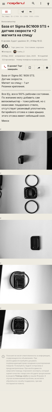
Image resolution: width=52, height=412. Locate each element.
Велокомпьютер (9, 22)
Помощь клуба (21, 376)
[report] (47, 67)
